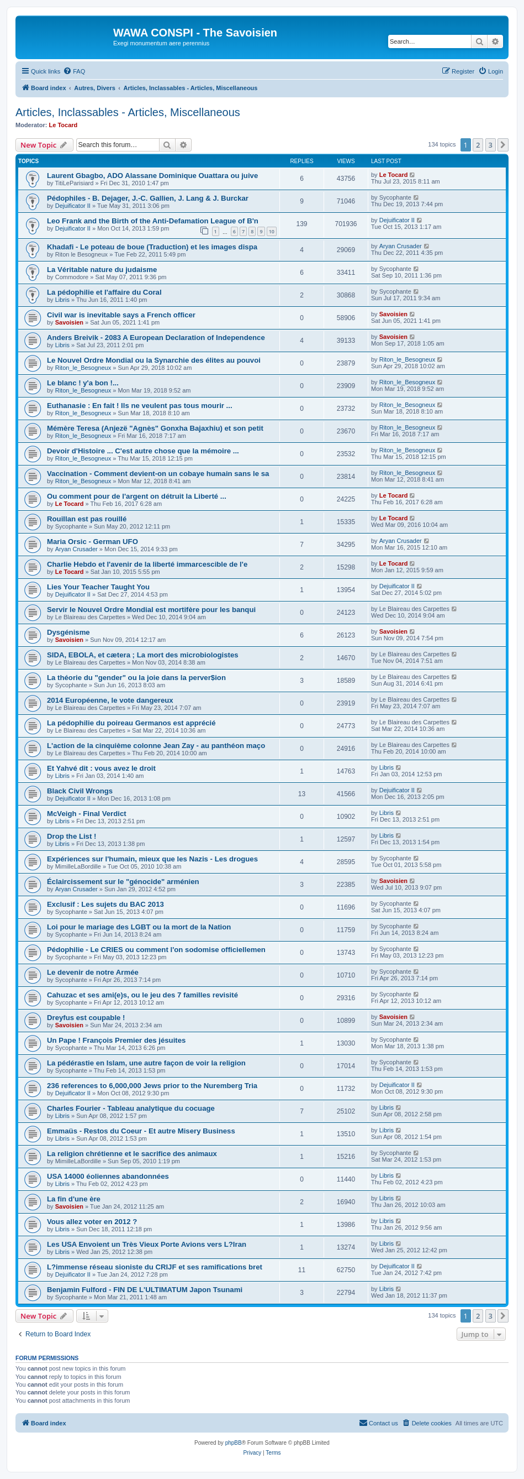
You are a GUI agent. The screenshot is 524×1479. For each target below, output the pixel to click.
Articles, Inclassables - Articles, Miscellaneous (127, 112)
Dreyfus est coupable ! (86, 1017)
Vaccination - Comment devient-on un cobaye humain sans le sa (158, 473)
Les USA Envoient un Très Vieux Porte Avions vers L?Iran (146, 1244)
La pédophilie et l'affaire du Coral (104, 292)
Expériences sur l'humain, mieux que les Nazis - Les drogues (152, 859)
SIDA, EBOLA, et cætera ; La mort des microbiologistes (143, 655)
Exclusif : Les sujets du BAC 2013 (105, 904)
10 (271, 231)
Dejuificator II (73, 205)
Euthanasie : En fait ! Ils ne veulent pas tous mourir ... (139, 405)
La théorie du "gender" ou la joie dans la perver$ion (136, 677)
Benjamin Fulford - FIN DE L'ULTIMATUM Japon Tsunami (144, 1289)
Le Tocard (63, 125)
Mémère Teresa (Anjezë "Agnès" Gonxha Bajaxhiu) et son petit (155, 428)
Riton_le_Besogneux (83, 367)
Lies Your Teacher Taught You (98, 587)
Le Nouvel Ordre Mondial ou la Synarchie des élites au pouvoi (154, 360)
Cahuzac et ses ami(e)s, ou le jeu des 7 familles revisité (142, 995)
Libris (62, 299)
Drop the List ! (71, 836)
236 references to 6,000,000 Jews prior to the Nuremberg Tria (152, 1085)
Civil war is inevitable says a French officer (121, 315)
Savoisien (69, 322)
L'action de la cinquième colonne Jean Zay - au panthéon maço (156, 745)
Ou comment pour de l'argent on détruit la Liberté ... (136, 496)
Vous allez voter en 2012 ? (92, 1221)
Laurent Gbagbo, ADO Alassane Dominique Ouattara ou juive (152, 175)
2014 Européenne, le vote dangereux (110, 700)
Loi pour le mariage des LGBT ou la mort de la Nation (139, 927)
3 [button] (491, 145)
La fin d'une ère (73, 1199)
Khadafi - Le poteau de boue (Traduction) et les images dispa (152, 247)
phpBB (233, 1443)
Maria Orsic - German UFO (92, 541)
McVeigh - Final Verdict (86, 813)
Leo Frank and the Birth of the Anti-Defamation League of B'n (152, 221)
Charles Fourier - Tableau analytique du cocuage (131, 1108)
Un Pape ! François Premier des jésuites (116, 1040)
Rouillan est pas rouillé (86, 519)
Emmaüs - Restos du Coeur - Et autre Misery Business (141, 1131)
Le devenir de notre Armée (93, 972)
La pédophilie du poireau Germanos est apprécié (131, 723)
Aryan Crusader (400, 246)
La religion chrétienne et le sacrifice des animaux (132, 1153)
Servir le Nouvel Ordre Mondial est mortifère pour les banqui (151, 609)
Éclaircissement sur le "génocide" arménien (123, 881)
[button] (503, 144)
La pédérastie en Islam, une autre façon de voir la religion (146, 1063)
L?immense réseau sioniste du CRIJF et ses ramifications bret (154, 1267)
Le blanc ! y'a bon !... (83, 383)
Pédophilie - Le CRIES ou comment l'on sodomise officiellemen (156, 949)
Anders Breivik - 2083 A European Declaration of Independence (156, 337)
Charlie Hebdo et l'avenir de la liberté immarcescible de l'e (147, 564)
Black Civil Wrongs (80, 791)
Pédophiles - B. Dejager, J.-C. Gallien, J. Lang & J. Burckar (147, 198)
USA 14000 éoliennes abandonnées (108, 1176)
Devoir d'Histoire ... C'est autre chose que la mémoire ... (143, 451)
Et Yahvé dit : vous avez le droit (101, 768)
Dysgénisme (68, 632)
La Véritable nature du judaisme (102, 269)
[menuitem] (74, 71)
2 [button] (478, 145)
